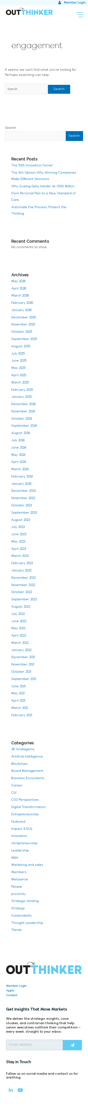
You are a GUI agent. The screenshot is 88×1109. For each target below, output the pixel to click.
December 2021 (23, 657)
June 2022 (19, 621)
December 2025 (23, 317)
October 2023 (21, 505)
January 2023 (21, 570)
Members (19, 872)
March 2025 (20, 382)
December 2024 (23, 404)
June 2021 (18, 686)
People (16, 887)
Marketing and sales (27, 865)
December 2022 (23, 578)
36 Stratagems (22, 749)
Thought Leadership (27, 923)
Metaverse (19, 879)
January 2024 (21, 484)
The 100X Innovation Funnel (32, 165)
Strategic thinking (25, 901)
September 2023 (24, 513)
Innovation (19, 836)
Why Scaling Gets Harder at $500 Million (42, 186)
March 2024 (20, 469)
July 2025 (18, 353)
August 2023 (20, 520)
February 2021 (21, 715)
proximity (18, 894)
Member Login (16, 986)
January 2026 (21, 310)
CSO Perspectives (25, 800)
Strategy (18, 908)
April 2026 (18, 288)
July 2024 (18, 440)
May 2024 (18, 455)
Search (10, 128)
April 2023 (18, 549)
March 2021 (19, 708)
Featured (18, 822)
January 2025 (21, 397)
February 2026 (22, 303)
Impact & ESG (21, 829)
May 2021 (18, 693)
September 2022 (24, 599)
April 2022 (18, 635)
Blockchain (19, 764)
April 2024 (18, 462)
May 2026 (18, 281)
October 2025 (21, 332)
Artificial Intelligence (27, 756)
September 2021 (23, 679)
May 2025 (18, 368)
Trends (16, 930)
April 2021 (18, 701)
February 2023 (22, 563)
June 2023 (18, 534)
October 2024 (21, 419)
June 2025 (19, 361)
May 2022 (18, 628)
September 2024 (24, 426)
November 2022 (23, 585)
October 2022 (21, 592)
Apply (10, 990)
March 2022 (20, 643)
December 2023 (23, 491)
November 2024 (23, 411)
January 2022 (21, 650)
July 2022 (18, 614)
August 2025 (20, 346)
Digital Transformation (28, 807)
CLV (14, 793)
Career (17, 785)
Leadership (20, 850)
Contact (11, 995)
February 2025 (22, 390)
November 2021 (22, 664)
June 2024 (19, 447)
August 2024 (20, 433)
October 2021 (21, 672)
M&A (14, 858)
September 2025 (24, 339)
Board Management (27, 771)
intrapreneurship (24, 843)
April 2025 (18, 375)
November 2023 (23, 498)
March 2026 (20, 295)
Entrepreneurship (25, 814)
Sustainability (21, 916)
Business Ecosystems (27, 778)
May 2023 (18, 541)
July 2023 (18, 527)
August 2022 (20, 607)
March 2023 (20, 556)
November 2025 (23, 324)
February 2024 (22, 476)
